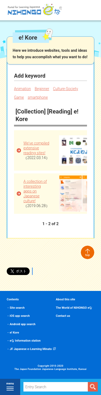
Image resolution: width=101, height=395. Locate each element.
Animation (22, 89)
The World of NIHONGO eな (74, 308)
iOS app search (20, 316)
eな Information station (25, 340)
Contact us (63, 316)
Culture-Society (65, 89)
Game (19, 97)
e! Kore (14, 332)
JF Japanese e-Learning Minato (31, 349)
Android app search (23, 324)
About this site (65, 299)
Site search (17, 308)
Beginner (42, 89)
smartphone (38, 97)
